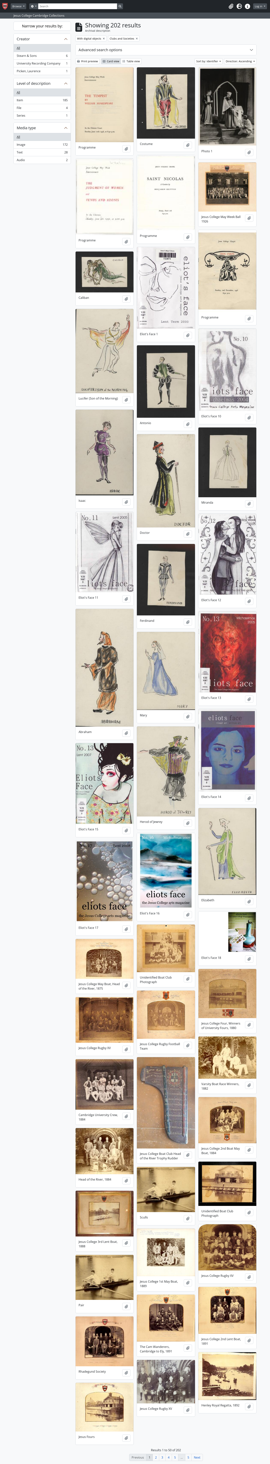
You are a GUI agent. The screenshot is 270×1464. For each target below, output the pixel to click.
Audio (42, 161)
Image (42, 145)
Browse (17, 6)
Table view (131, 61)
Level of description (33, 83)
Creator (23, 38)
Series (42, 116)
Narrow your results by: (42, 26)
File (42, 109)
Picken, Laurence (42, 72)
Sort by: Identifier (207, 61)
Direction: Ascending (239, 61)
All (18, 48)
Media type (26, 127)
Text (42, 153)
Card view (111, 61)
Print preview (87, 61)
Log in (259, 6)
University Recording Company (42, 64)
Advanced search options (100, 49)
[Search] (77, 6)
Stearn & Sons (42, 56)
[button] (231, 6)
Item (42, 101)
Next (197, 1457)
